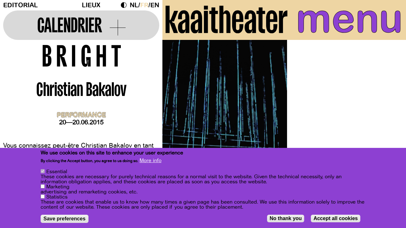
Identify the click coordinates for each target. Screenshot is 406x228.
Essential (56, 172)
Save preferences (64, 219)
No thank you (286, 219)
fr (144, 5)
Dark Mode (125, 5)
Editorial (20, 5)
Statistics (57, 197)
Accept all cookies (335, 219)
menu (349, 19)
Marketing (57, 187)
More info (150, 161)
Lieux (91, 5)
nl (134, 5)
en (154, 5)
